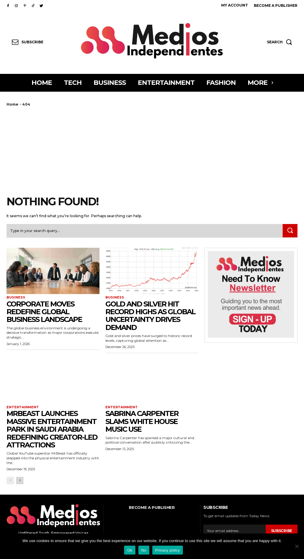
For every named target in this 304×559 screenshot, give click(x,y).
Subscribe (281, 531)
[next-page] (19, 481)
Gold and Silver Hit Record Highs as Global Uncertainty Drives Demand (150, 316)
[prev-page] (10, 481)
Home (12, 104)
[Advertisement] (152, 151)
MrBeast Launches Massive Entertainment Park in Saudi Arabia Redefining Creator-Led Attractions (52, 430)
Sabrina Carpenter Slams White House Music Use (141, 422)
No (143, 550)
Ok (129, 550)
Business (16, 298)
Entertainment (23, 407)
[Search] (289, 231)
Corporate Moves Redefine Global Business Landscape (44, 312)
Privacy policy (167, 550)
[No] (297, 546)
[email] (234, 531)
